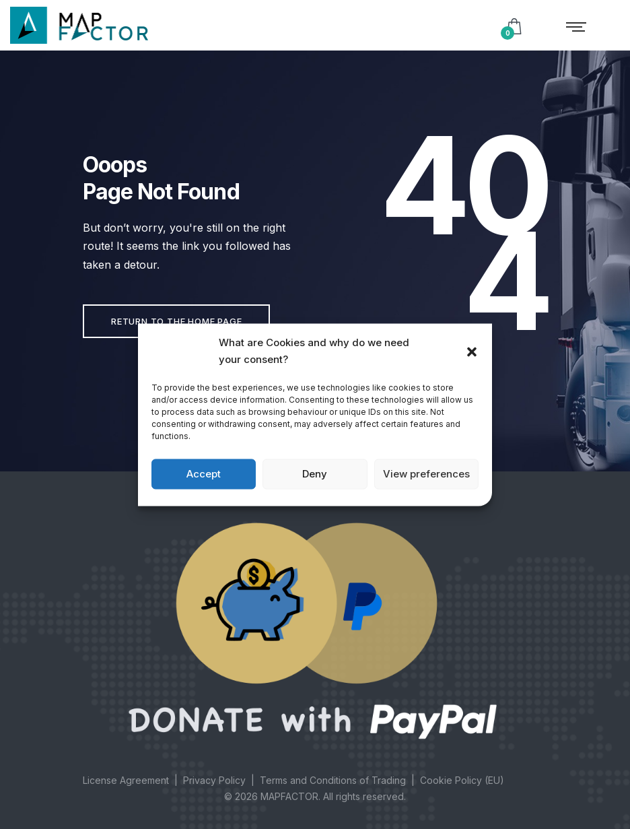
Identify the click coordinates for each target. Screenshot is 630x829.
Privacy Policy (214, 780)
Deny (314, 473)
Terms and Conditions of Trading (333, 780)
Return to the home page (176, 321)
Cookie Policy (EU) (462, 780)
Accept (203, 473)
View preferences (426, 473)
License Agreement (126, 780)
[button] (472, 351)
